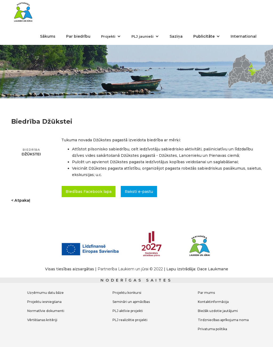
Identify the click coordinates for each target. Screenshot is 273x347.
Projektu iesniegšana (44, 302)
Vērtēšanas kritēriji (42, 320)
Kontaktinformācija (213, 302)
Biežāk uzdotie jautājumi (218, 311)
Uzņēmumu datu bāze (45, 293)
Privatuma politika (212, 329)
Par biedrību (78, 36)
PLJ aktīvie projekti (128, 311)
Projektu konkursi (127, 293)
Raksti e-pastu (139, 191)
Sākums (47, 36)
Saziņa (176, 36)
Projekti (108, 36)
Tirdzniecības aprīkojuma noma (223, 320)
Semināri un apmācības (131, 302)
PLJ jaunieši (142, 36)
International (243, 36)
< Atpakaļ (20, 200)
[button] (111, 36)
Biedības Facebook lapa (88, 191)
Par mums (206, 293)
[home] (23, 12)
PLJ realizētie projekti (130, 320)
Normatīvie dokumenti (45, 311)
